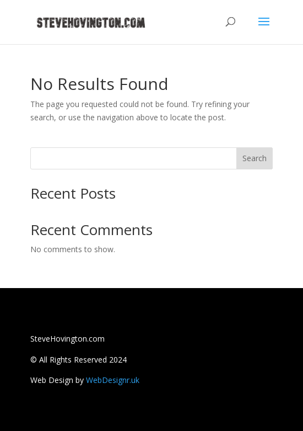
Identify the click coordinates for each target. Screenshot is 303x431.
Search (254, 158)
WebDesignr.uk (112, 380)
